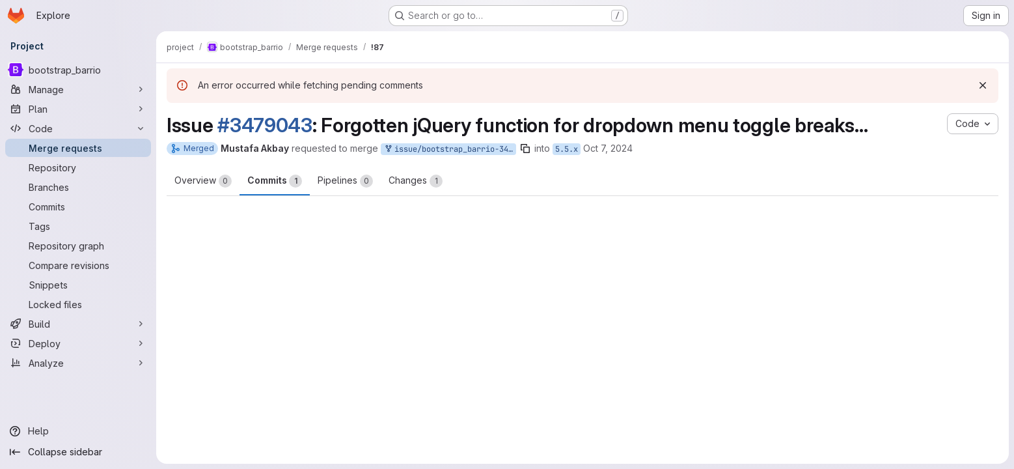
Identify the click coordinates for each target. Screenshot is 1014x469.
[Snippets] (78, 285)
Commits (274, 181)
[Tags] (78, 226)
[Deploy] (78, 343)
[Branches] (78, 187)
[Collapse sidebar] (78, 452)
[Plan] (78, 109)
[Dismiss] (983, 85)
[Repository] (78, 167)
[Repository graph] (78, 245)
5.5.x (566, 149)
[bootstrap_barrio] (78, 70)
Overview (203, 181)
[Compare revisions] (78, 265)
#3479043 (264, 125)
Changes (416, 181)
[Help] (78, 431)
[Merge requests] (78, 148)
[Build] (78, 324)
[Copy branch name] (525, 148)
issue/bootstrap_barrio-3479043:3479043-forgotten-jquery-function (449, 149)
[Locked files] (78, 304)
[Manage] (78, 89)
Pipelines (345, 181)
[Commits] (78, 206)
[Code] (78, 128)
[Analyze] (78, 363)
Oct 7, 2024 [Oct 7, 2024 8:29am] (608, 148)
